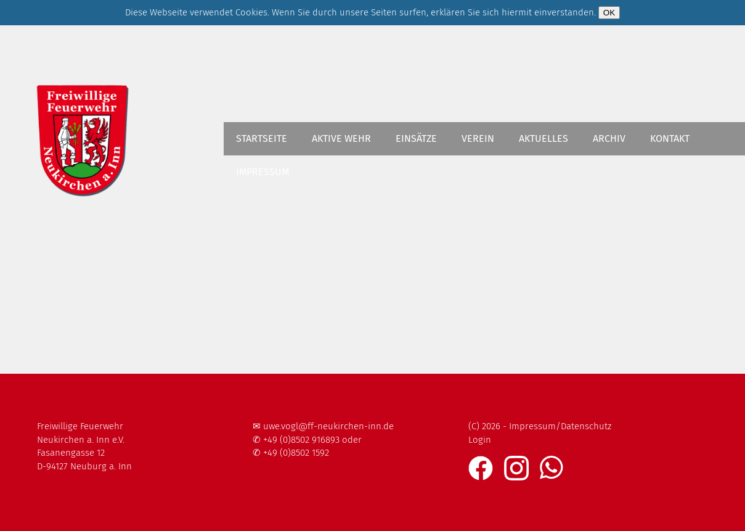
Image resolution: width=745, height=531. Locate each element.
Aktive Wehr (341, 138)
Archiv (609, 138)
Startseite (261, 138)
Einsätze (416, 138)
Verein (478, 138)
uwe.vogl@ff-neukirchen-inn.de (328, 426)
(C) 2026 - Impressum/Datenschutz (539, 426)
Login (479, 439)
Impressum (262, 172)
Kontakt (670, 138)
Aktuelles (543, 138)
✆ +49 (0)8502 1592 (291, 452)
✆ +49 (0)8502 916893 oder (307, 439)
